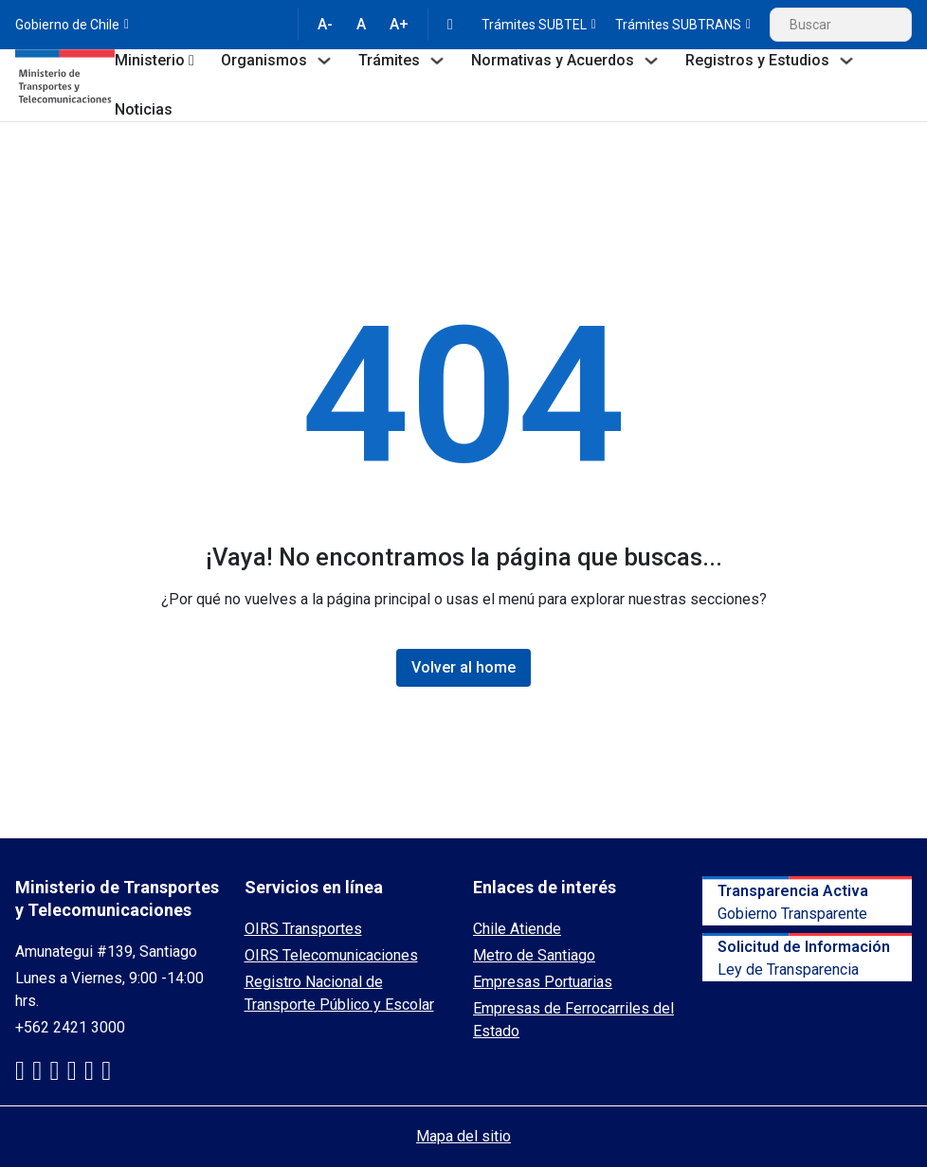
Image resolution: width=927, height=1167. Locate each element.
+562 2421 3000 (70, 1027)
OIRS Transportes (303, 929)
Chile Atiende (517, 929)
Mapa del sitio (463, 1136)
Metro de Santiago (534, 955)
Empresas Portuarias (542, 982)
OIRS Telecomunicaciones (331, 955)
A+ (399, 24)
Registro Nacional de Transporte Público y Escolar (339, 993)
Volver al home (463, 667)
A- (325, 24)
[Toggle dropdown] (191, 60)
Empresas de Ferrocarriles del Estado (573, 1019)
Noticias (144, 109)
